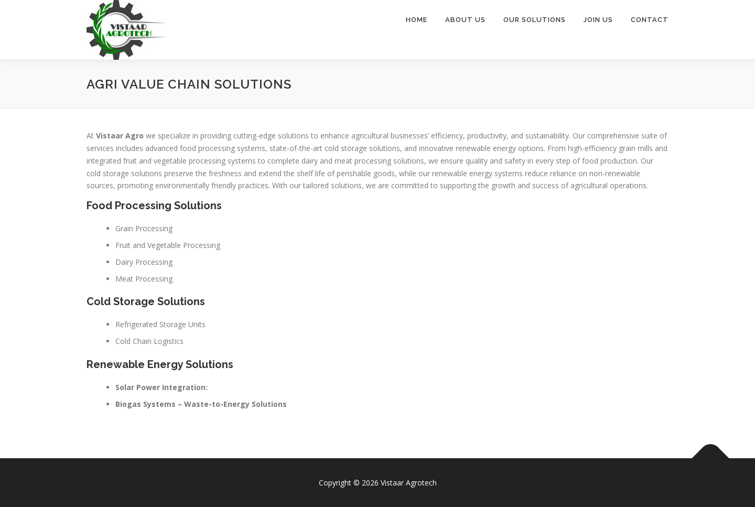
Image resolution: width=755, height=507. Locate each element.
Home (416, 20)
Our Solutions (534, 20)
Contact (649, 20)
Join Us (598, 20)
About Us (465, 20)
